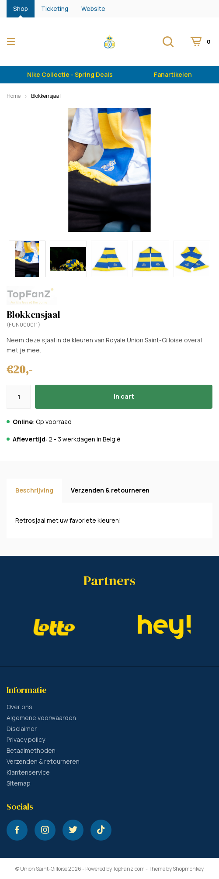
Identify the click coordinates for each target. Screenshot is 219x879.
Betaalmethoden (31, 750)
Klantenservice (28, 772)
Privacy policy (26, 739)
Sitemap (19, 783)
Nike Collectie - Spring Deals (70, 74)
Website (93, 9)
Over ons (19, 707)
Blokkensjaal (46, 96)
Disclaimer (22, 728)
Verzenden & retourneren (110, 490)
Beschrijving (34, 490)
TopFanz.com (129, 868)
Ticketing (54, 9)
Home (14, 96)
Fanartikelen (173, 74)
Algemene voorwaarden (41, 718)
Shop (20, 9)
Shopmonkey (188, 868)
